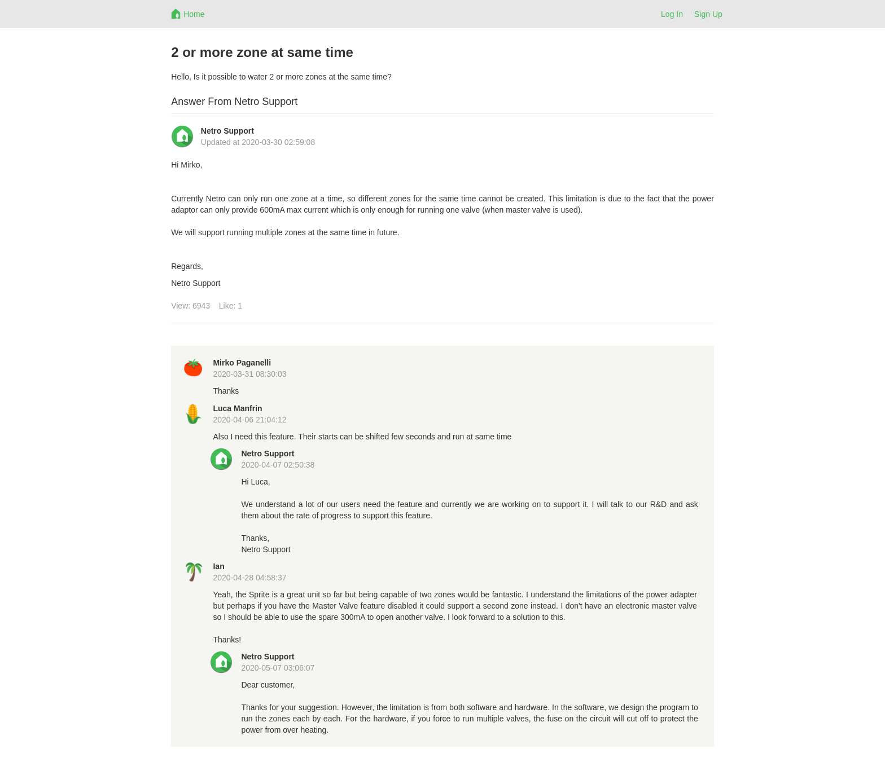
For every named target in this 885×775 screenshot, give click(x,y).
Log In (672, 14)
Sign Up (708, 14)
